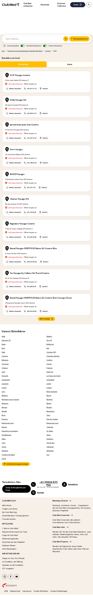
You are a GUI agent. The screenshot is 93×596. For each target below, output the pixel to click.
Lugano (49, 388)
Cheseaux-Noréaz (53, 356)
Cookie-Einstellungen (58, 591)
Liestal (48, 384)
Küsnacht (5, 376)
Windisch (5, 451)
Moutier (49, 407)
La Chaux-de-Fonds (53, 376)
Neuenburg (50, 411)
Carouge (5, 356)
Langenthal (50, 380)
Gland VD (49, 372)
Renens (4, 427)
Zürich (4, 459)
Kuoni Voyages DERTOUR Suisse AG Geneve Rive (33, 248)
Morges (4, 407)
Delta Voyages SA (18, 100)
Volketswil (50, 447)
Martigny (5, 395)
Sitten (4, 439)
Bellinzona (50, 344)
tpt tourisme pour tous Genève (24, 125)
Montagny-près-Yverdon (10, 399)
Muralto (4, 411)
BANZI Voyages (17, 174)
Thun (3, 443)
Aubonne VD (6, 340)
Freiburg (5, 368)
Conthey (49, 360)
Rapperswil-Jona (8, 423)
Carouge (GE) (51, 352)
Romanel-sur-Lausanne (10, 431)
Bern (3, 348)
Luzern (4, 388)
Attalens (49, 336)
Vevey (4, 447)
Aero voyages (16, 149)
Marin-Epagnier (51, 392)
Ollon (48, 415)
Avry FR (49, 340)
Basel (4, 344)
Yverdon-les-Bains (8, 455)
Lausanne (5, 384)
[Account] (88, 4)
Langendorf (6, 380)
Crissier (49, 364)
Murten (48, 403)
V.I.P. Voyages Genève (20, 75)
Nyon (3, 415)
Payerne (5, 419)
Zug (47, 455)
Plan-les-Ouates (52, 419)
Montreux (5, 403)
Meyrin (48, 395)
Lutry (3, 392)
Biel (47, 348)
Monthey (49, 399)
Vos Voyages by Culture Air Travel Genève (29, 273)
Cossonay (5, 364)
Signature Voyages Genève (22, 224)
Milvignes (5, 360)
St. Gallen (49, 431)
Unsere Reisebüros (13, 331)
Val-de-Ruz (50, 443)
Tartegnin (49, 427)
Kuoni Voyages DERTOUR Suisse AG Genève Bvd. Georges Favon (41, 298)
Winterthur (50, 451)
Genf (3, 372)
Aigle (3, 336)
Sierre (48, 435)
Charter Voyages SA (19, 199)
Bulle (3, 352)
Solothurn (49, 439)
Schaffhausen (6, 435)
